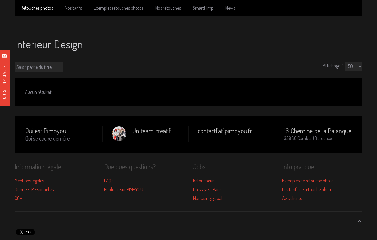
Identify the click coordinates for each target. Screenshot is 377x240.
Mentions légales (29, 181)
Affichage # (333, 66)
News (230, 8)
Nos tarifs (73, 8)
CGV (18, 198)
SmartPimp (203, 8)
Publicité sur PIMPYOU (123, 189)
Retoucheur (203, 181)
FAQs (108, 181)
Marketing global (207, 198)
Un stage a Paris (207, 189)
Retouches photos (37, 8)
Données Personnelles (34, 189)
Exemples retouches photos (118, 8)
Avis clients (292, 198)
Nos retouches (168, 8)
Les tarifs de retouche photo (307, 189)
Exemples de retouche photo (308, 181)
